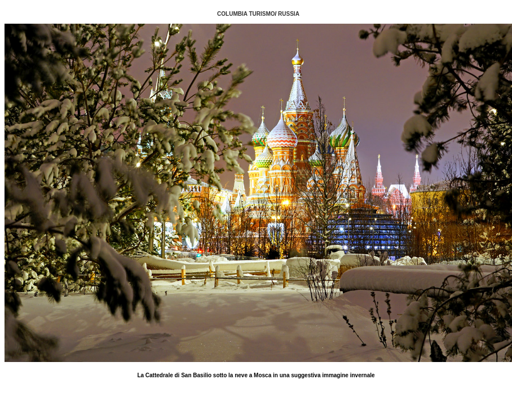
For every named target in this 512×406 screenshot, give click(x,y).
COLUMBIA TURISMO (246, 14)
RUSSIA (288, 14)
